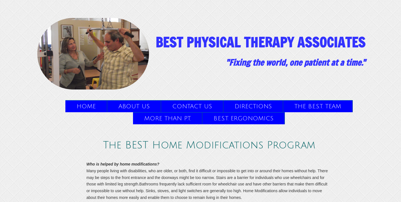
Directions (253, 106)
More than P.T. (167, 118)
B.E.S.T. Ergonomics (243, 118)
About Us (134, 106)
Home (86, 106)
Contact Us (192, 106)
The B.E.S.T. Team (317, 106)
